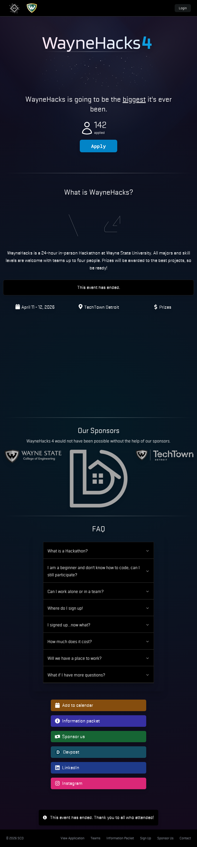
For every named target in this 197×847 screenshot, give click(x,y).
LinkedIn (67, 767)
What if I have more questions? (98, 674)
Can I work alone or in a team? (98, 591)
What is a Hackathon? (98, 550)
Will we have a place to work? (98, 658)
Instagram (68, 783)
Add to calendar (74, 705)
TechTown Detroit (101, 307)
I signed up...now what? (98, 624)
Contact (185, 838)
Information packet (77, 720)
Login (183, 8)
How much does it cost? (98, 641)
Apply (98, 146)
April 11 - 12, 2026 (38, 307)
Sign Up (145, 838)
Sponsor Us (165, 838)
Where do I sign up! (98, 608)
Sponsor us (70, 736)
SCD (20, 838)
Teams (95, 838)
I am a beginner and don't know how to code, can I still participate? (98, 571)
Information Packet (120, 838)
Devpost (67, 752)
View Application (72, 838)
